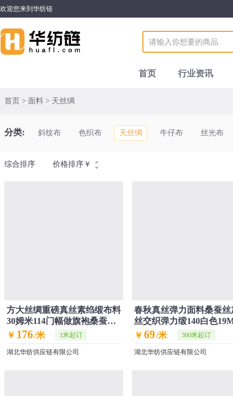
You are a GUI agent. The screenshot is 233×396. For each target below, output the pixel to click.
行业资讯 (195, 73)
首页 (147, 73)
